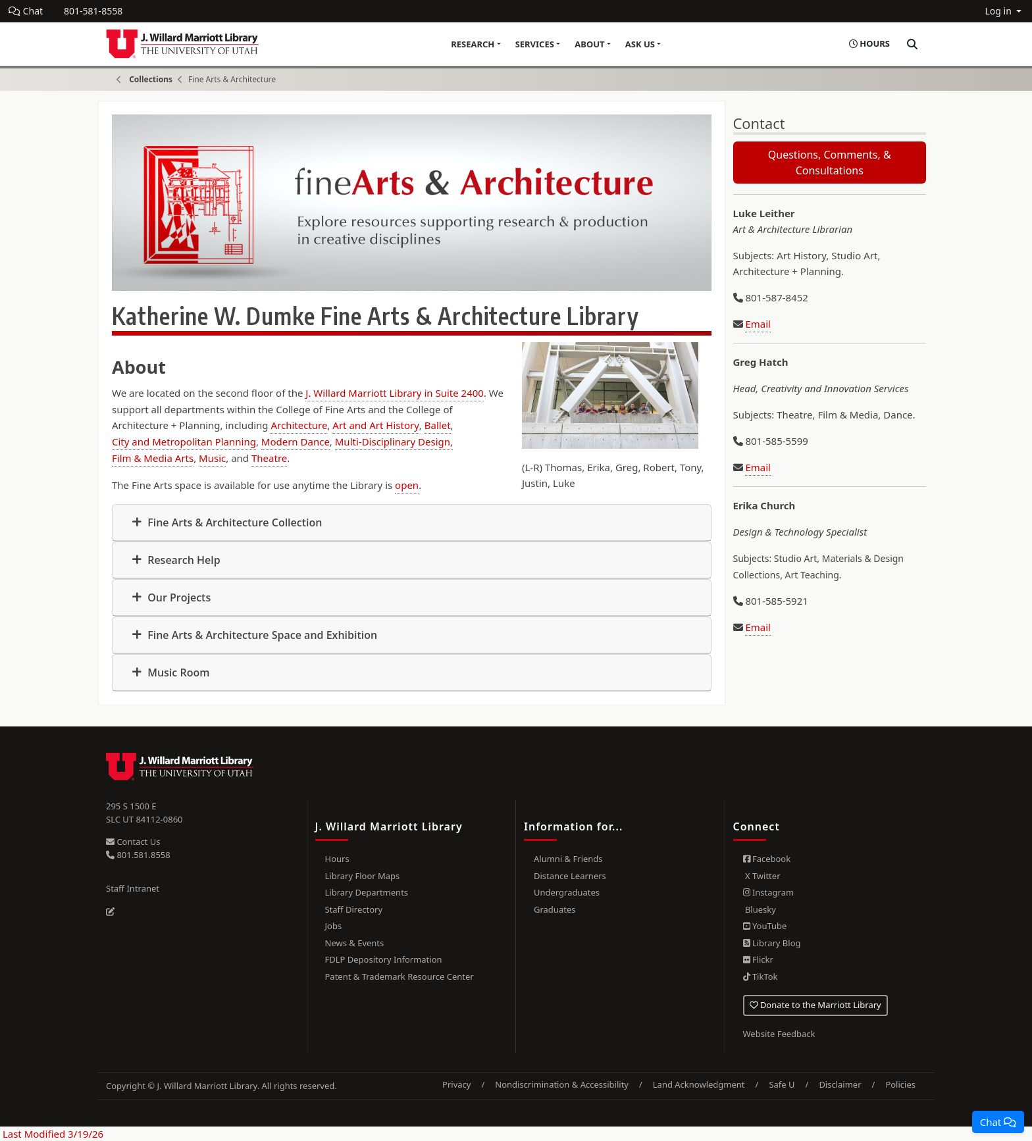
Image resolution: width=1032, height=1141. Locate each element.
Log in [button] (999, 11)
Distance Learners (570, 876)
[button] (998, 1122)
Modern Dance (295, 441)
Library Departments (367, 892)
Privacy (456, 1084)
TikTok (760, 976)
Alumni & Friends (568, 859)
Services (534, 44)
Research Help (182, 560)
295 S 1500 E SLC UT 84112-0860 (144, 812)
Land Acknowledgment (699, 1084)
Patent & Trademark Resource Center (399, 976)
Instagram (768, 892)
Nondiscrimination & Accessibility (562, 1084)
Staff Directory (354, 909)
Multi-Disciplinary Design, (394, 441)
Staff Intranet (132, 888)
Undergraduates (567, 892)
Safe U (781, 1084)
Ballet (438, 425)
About (589, 44)
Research (472, 44)
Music (212, 458)
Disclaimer (840, 1084)
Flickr (758, 959)
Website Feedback (779, 1034)
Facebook (767, 859)
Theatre (269, 458)
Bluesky (759, 909)
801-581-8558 (93, 11)
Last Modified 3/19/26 (51, 1133)
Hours (337, 859)
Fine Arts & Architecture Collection (233, 522)
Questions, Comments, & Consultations (829, 162)
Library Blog (772, 943)
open (407, 485)
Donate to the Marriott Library (815, 1005)
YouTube (765, 926)
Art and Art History (375, 425)
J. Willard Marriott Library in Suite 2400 (394, 392)
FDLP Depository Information (383, 959)
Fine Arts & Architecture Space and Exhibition (261, 635)
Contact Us (133, 842)
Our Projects (178, 597)
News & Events (354, 943)
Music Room (177, 672)
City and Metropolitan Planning (184, 441)
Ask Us (640, 44)
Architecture (299, 425)
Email (758, 323)
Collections (150, 79)
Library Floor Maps (362, 876)
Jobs (333, 926)
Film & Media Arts (153, 458)
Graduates (554, 909)
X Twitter (762, 876)
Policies (900, 1084)
